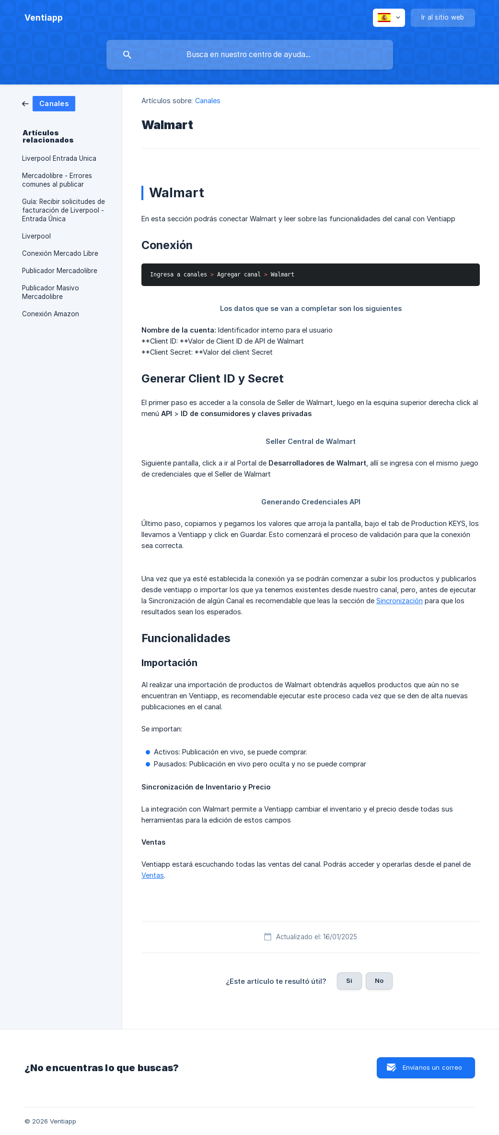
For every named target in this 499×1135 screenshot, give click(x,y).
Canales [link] (208, 100)
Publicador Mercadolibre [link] (59, 271)
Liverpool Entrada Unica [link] (59, 158)
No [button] (379, 980)
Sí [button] (349, 980)
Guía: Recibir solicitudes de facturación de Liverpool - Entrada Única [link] (63, 210)
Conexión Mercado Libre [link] (60, 253)
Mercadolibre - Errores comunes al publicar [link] (57, 180)
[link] (48, 103)
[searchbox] (249, 55)
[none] (43, 18)
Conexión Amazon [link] (50, 314)
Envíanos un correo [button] (433, 1067)
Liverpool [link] (36, 236)
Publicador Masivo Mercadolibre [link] (50, 292)
